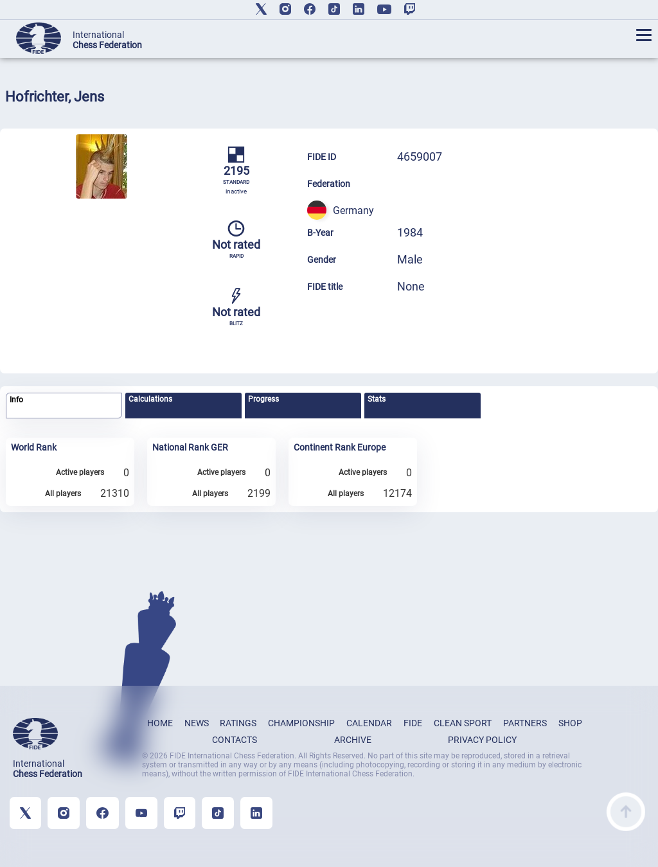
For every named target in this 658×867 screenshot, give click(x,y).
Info (16, 399)
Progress (263, 399)
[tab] (64, 406)
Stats (377, 399)
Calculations (150, 399)
